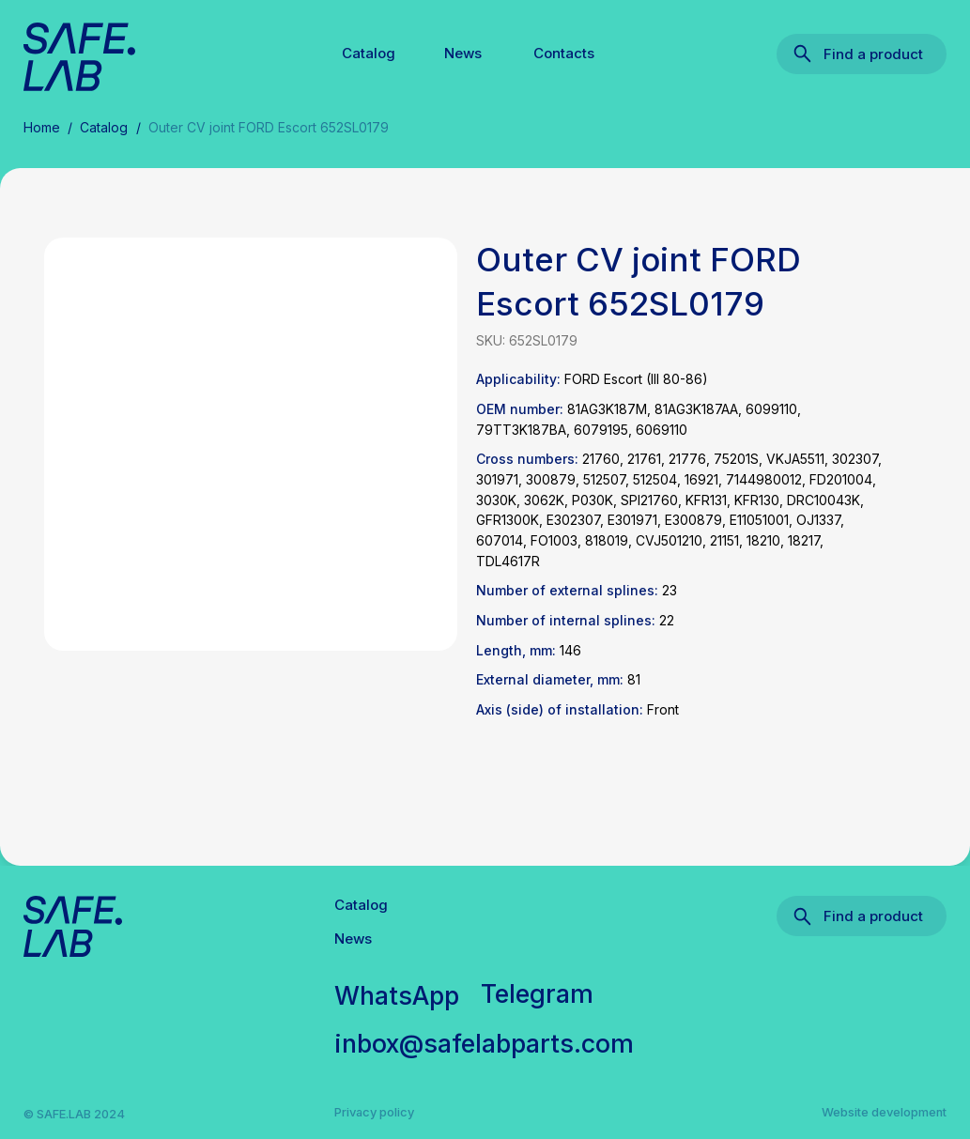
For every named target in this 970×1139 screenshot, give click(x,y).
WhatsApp (396, 995)
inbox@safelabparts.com (484, 1043)
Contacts (563, 53)
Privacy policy (374, 1111)
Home (41, 127)
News (463, 53)
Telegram (537, 993)
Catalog (368, 53)
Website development (884, 1111)
